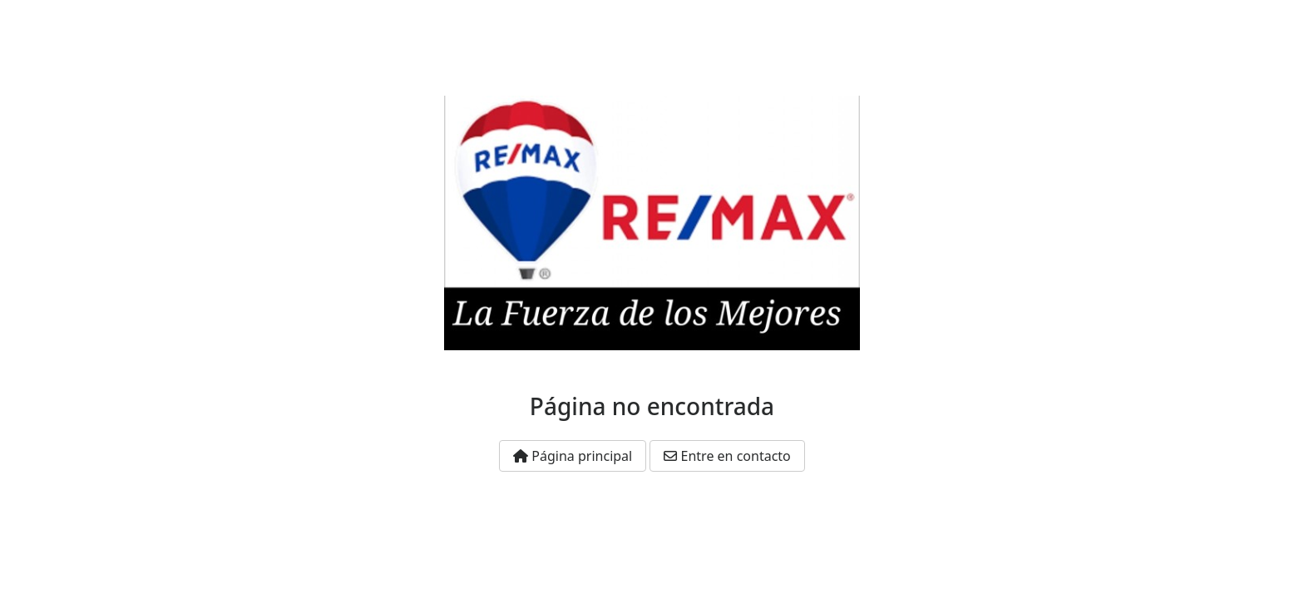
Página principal (572, 456)
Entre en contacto (727, 456)
